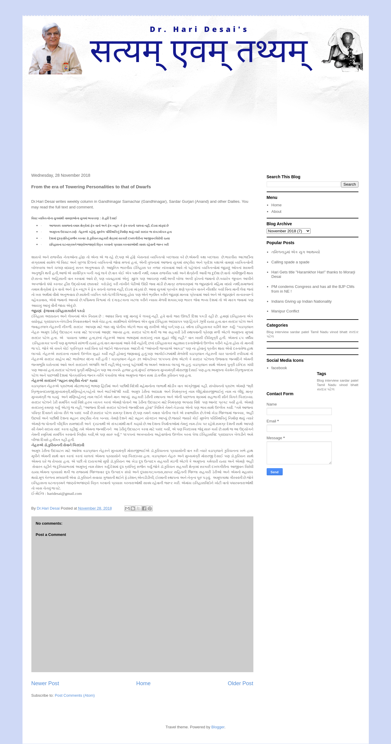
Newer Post (45, 683)
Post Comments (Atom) (75, 695)
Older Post (240, 683)
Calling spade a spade (290, 262)
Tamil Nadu (319, 332)
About (276, 211)
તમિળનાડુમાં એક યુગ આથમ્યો (295, 252)
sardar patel (299, 332)
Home (143, 683)
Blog (270, 332)
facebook (279, 368)
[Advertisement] (195, 118)
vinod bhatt (338, 332)
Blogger (217, 727)
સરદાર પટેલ (325, 389)
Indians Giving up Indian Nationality (301, 301)
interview (282, 332)
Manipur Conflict (285, 311)
